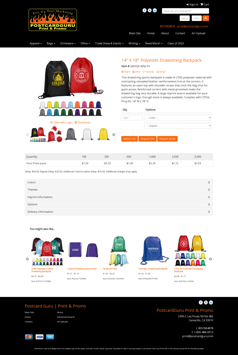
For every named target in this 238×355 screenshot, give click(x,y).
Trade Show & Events (109, 43)
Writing (134, 43)
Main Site (135, 33)
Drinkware (68, 43)
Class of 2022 (176, 43)
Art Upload (198, 33)
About (165, 33)
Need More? (154, 43)
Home (151, 33)
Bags (51, 43)
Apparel (36, 43)
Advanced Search (66, 316)
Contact (180, 33)
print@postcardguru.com (192, 26)
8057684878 (167, 26)
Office (85, 43)
